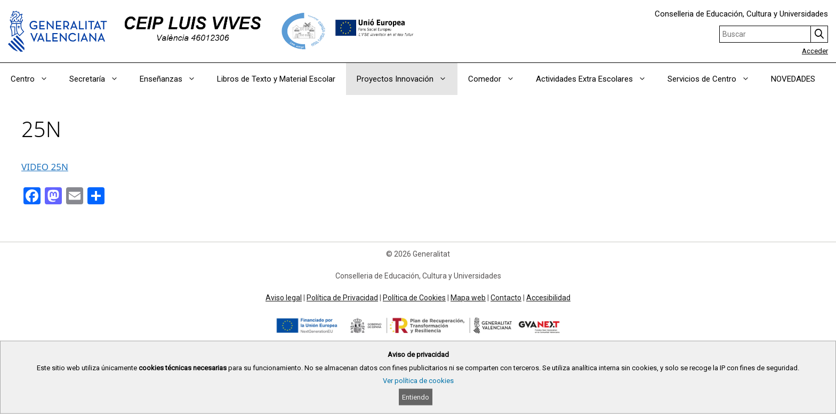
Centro (35, 79)
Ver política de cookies (418, 381)
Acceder (815, 51)
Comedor (496, 79)
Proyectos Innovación (407, 79)
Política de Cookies (414, 297)
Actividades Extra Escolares (596, 79)
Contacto (506, 297)
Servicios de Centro (714, 79)
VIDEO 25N (44, 167)
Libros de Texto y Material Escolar (276, 79)
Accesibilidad (548, 297)
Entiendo (415, 397)
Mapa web (468, 297)
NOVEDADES (793, 79)
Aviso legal (284, 297)
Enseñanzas (173, 79)
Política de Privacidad (342, 297)
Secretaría (99, 79)
